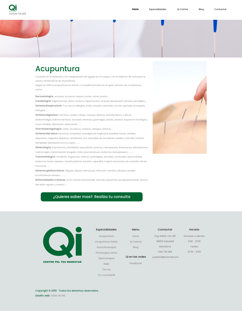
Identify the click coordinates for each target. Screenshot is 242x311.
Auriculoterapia (106, 247)
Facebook (135, 263)
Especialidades (157, 9)
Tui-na (106, 269)
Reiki (106, 264)
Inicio (135, 9)
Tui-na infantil (106, 275)
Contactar (220, 9)
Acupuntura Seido (106, 241)
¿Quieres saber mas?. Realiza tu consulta (91, 196)
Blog (201, 9)
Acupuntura (106, 236)
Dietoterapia (106, 258)
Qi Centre (182, 9)
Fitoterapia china (106, 253)
